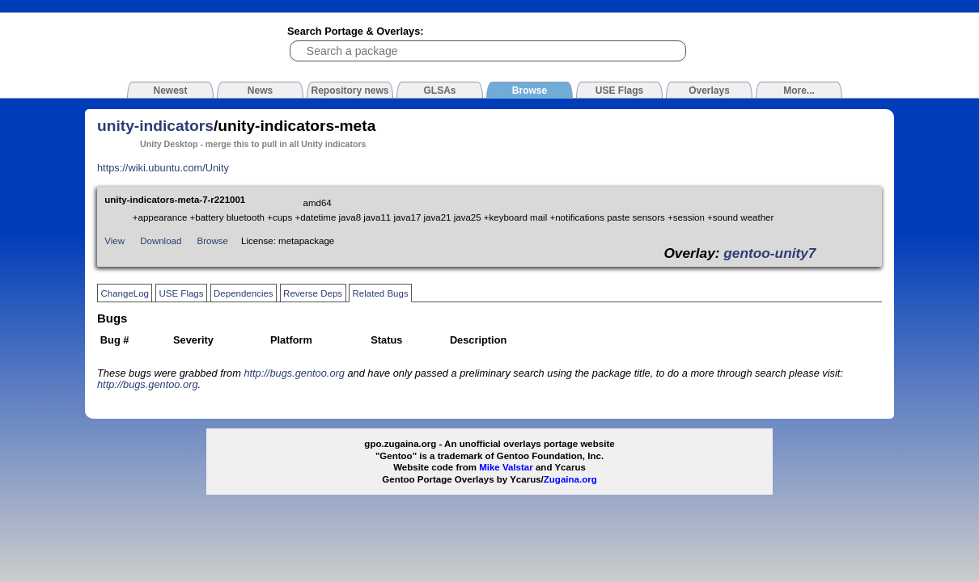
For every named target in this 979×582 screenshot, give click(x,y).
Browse (212, 241)
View (114, 241)
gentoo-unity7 (769, 253)
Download (160, 241)
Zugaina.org (570, 479)
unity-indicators (155, 125)
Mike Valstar (506, 467)
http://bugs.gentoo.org (294, 373)
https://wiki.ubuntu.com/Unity (163, 168)
